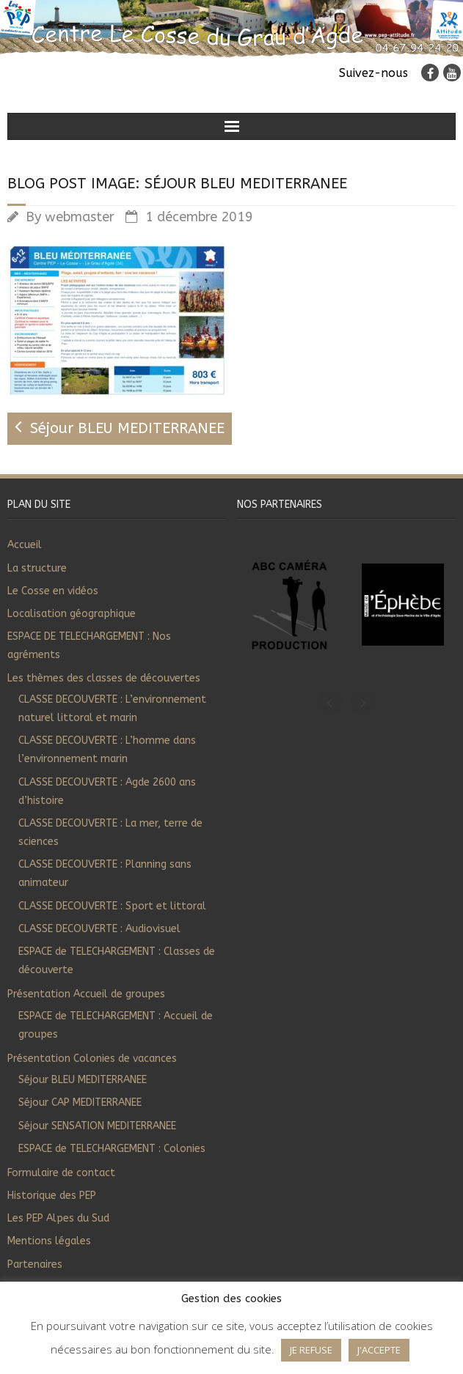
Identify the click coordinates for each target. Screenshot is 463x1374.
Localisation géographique (71, 613)
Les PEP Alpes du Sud (58, 1218)
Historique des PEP (51, 1195)
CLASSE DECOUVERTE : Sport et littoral (112, 906)
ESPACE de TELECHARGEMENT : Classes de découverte (116, 960)
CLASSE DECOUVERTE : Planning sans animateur (105, 873)
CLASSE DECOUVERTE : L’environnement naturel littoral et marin (112, 708)
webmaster (79, 217)
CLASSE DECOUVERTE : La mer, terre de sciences (110, 832)
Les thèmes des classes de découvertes (103, 678)
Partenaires (34, 1264)
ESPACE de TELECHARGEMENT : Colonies (111, 1148)
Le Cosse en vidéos (52, 591)
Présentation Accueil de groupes (86, 994)
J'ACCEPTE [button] (379, 1349)
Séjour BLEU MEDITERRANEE (82, 1080)
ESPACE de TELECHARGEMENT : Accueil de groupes (115, 1025)
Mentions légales (49, 1241)
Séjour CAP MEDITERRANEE (80, 1102)
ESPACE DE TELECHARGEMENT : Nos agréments (89, 645)
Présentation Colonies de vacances (92, 1058)
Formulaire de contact (61, 1173)
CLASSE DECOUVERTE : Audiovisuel (99, 929)
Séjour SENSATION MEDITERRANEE (97, 1126)
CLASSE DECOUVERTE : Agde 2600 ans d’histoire (107, 791)
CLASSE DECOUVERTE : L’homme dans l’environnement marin (107, 749)
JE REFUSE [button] (311, 1349)
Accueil (24, 545)
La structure (37, 568)
